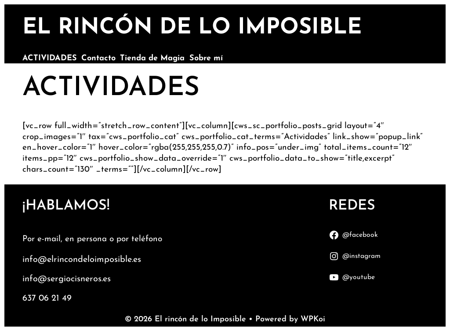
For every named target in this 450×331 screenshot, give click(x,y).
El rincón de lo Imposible (192, 28)
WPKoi (313, 319)
